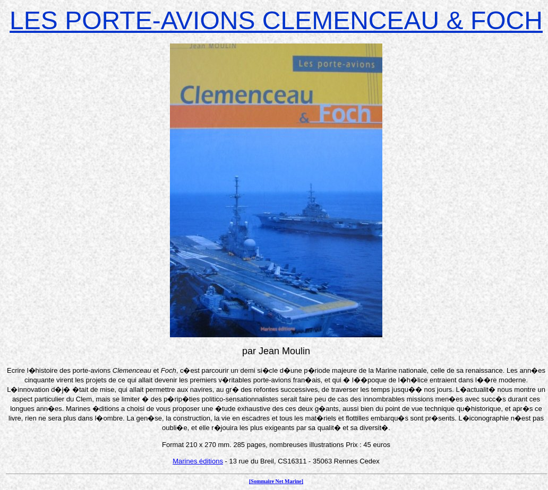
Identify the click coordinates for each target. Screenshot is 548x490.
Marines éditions (198, 461)
